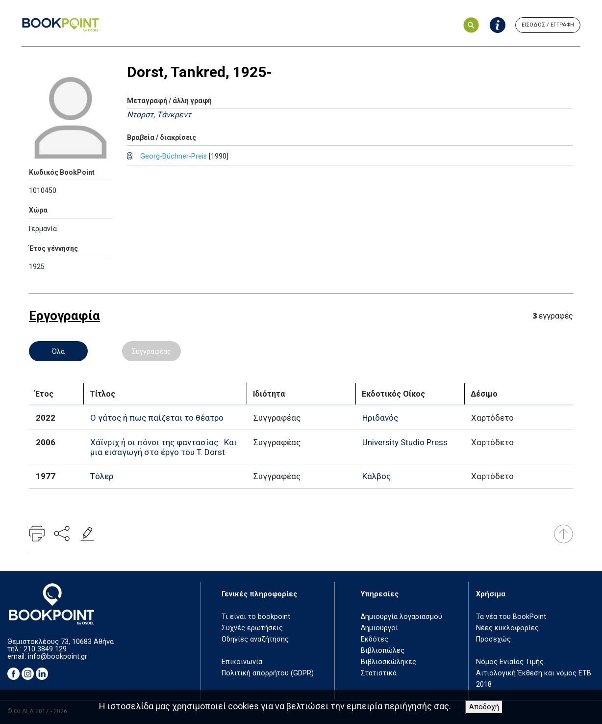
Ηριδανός (380, 418)
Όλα (58, 351)
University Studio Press (405, 442)
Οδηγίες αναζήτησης (255, 639)
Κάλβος (376, 476)
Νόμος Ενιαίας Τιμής (510, 662)
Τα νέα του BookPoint (511, 617)
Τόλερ (101, 476)
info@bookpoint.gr (57, 656)
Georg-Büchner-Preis (173, 156)
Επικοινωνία (242, 662)
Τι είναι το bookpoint (256, 617)
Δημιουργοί (379, 628)
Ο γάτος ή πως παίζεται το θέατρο (157, 418)
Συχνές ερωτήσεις (252, 628)
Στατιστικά (379, 673)
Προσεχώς (493, 639)
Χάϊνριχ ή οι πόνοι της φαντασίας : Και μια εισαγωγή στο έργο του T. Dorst (163, 447)
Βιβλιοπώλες (382, 650)
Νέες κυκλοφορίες (507, 628)
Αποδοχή (484, 707)
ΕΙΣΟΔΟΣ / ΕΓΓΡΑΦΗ (548, 25)
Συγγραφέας (151, 351)
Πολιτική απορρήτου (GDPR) (268, 673)
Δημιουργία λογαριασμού (401, 617)
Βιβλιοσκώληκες (388, 662)
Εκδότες (374, 639)
